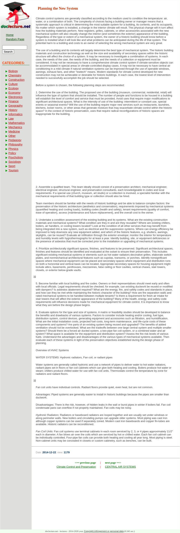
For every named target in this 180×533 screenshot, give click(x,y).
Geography (15, 105)
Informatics (15, 114)
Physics (13, 148)
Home (10, 35)
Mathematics (16, 123)
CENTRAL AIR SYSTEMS (120, 466)
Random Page (15, 39)
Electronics (15, 97)
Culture (13, 84)
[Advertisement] (106, 151)
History (12, 110)
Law (11, 118)
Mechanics (15, 127)
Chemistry (14, 75)
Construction (16, 79)
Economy (14, 92)
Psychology (15, 157)
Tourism (13, 170)
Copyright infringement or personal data (104, 531)
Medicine (14, 131)
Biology (13, 71)
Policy (12, 153)
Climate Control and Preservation (76, 466)
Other (12, 135)
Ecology (13, 88)
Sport (11, 166)
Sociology (14, 161)
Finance (13, 101)
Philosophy (15, 144)
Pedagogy (14, 140)
